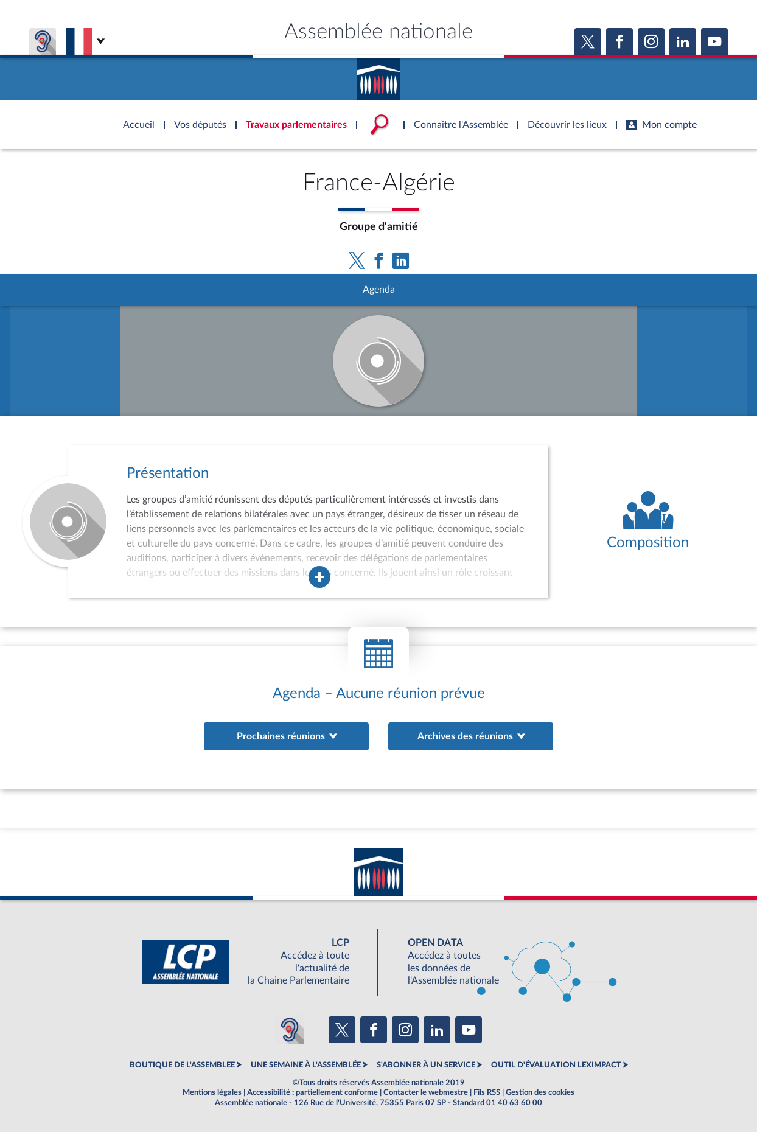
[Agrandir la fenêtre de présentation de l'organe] (319, 577)
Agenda (379, 290)
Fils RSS (486, 1092)
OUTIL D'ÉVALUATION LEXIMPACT (556, 1065)
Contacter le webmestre (425, 1092)
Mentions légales (212, 1092)
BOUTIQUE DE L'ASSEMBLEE (182, 1065)
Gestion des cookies (540, 1092)
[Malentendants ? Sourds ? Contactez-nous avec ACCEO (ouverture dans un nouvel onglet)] (289, 1029)
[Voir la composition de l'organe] (648, 521)
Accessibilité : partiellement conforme (312, 1092)
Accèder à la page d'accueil (378, 74)
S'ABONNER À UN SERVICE (426, 1065)
